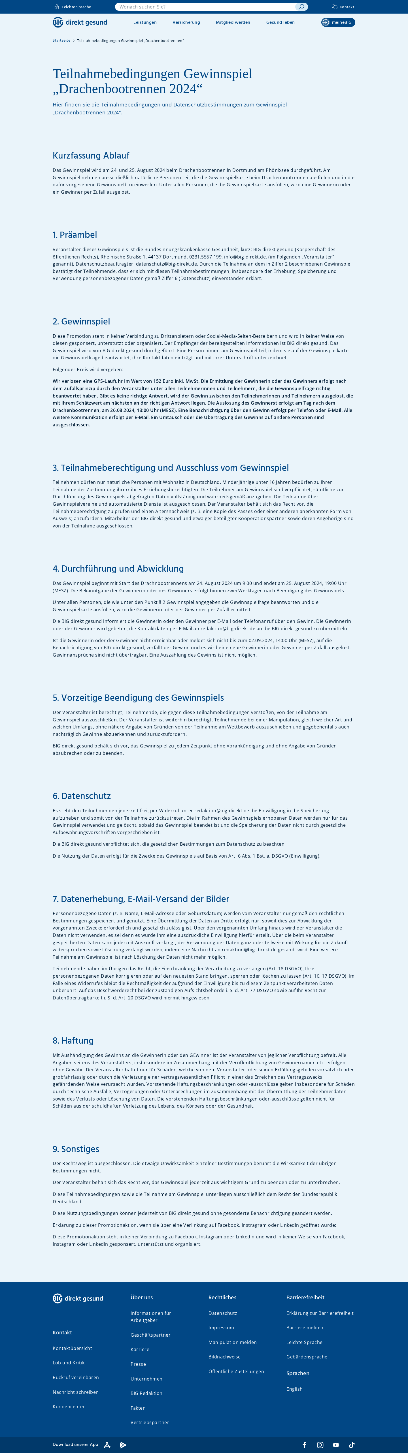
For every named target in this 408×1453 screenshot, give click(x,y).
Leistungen (145, 22)
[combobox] (205, 7)
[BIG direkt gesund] (80, 22)
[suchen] (301, 7)
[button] (87, 1332)
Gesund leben (280, 22)
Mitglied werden (233, 22)
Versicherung (186, 22)
